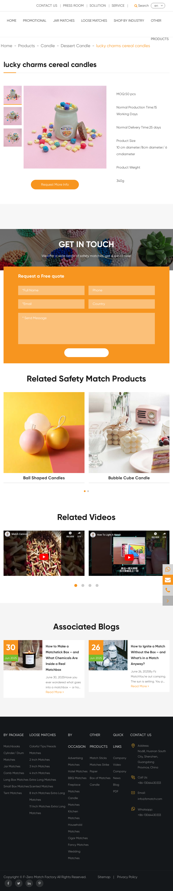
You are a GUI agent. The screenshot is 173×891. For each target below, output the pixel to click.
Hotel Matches (77, 771)
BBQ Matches (77, 778)
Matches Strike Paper (99, 768)
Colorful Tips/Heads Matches (42, 750)
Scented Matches (41, 786)
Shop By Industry (129, 21)
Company (119, 758)
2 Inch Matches (39, 759)
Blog (116, 784)
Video (117, 764)
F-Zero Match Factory (40, 877)
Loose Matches (94, 21)
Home (11, 21)
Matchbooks (12, 746)
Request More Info (55, 184)
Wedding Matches (74, 855)
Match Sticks (98, 758)
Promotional (34, 21)
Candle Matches (74, 801)
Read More (55, 692)
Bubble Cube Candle (129, 477)
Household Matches (75, 828)
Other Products (160, 30)
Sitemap (104, 877)
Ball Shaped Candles (44, 477)
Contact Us (140, 735)
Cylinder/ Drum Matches (14, 756)
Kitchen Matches (74, 815)
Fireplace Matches (74, 788)
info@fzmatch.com (150, 798)
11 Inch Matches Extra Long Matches (47, 810)
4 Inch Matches (39, 773)
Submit (86, 352)
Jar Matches (64, 21)
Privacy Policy (127, 877)
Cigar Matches (78, 838)
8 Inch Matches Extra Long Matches (47, 796)
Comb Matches (14, 773)
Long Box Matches (16, 779)
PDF (115, 791)
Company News (119, 775)
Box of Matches (100, 778)
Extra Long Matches (42, 779)
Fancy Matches (78, 844)
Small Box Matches (16, 786)
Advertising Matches (75, 761)
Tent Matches (13, 793)
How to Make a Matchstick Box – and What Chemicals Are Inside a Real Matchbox (62, 658)
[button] (85, 491)
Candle (95, 784)
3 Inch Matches (39, 766)
